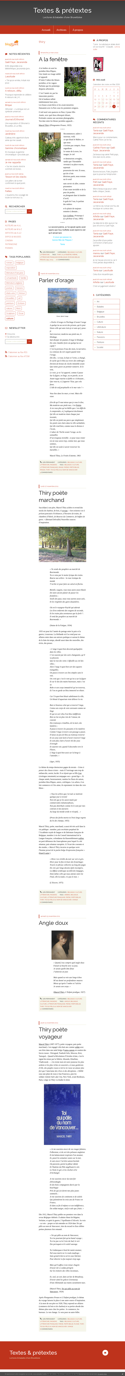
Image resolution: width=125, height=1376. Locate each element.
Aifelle (96, 216)
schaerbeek (11, 278)
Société (100, 347)
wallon (81, 838)
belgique (19, 262)
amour (67, 1001)
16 (118, 99)
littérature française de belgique (53, 257)
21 (110, 103)
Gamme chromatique (16, 148)
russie (76, 1324)
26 (103, 106)
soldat (77, 1047)
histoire (19, 288)
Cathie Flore (99, 147)
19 (103, 103)
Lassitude (10, 76)
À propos (78, 29)
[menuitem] (46, 29)
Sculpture (10, 313)
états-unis (10, 293)
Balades (100, 306)
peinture (10, 303)
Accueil (46, 29)
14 (110, 99)
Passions (53, 465)
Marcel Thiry (44, 125)
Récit (18, 308)
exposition (10, 267)
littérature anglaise (14, 283)
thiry (59, 254)
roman (9, 262)
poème (74, 254)
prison (42, 470)
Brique (8, 105)
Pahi (95, 182)
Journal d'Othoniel (14, 119)
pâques (43, 260)
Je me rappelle (13, 162)
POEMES (9, 248)
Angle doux (53, 923)
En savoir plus (102, 1374)
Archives (61, 29)
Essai (21, 313)
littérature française (14, 272)
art (19, 298)
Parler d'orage (56, 280)
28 (110, 106)
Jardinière (10, 134)
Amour (22, 293)
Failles (8, 191)
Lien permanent (47, 252)
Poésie (78, 405)
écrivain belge (74, 257)
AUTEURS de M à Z (13, 229)
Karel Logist (44, 853)
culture (9, 318)
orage (60, 467)
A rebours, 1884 (13, 90)
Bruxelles (101, 316)
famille (23, 278)
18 (99, 103)
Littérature (44, 254)
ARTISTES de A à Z (13, 233)
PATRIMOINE (11, 244)
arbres (67, 895)
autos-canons (69, 1050)
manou (96, 253)
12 (103, 99)
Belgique (71, 252)
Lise (80, 773)
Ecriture (21, 303)
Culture (78, 252)
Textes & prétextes (62, 10)
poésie (9, 288)
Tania (96, 130)
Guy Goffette (68, 216)
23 (118, 103)
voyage (65, 511)
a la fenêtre (67, 254)
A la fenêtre (53, 59)
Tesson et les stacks (15, 176)
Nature (100, 332)
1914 (47, 260)
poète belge (74, 467)
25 (99, 106)
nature (9, 308)
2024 (51, 260)
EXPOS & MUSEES (13, 236)
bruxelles (10, 298)
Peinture (100, 342)
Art (98, 301)
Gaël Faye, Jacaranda (16, 62)
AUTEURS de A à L (13, 225)
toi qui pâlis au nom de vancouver (64, 470)
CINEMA (9, 240)
